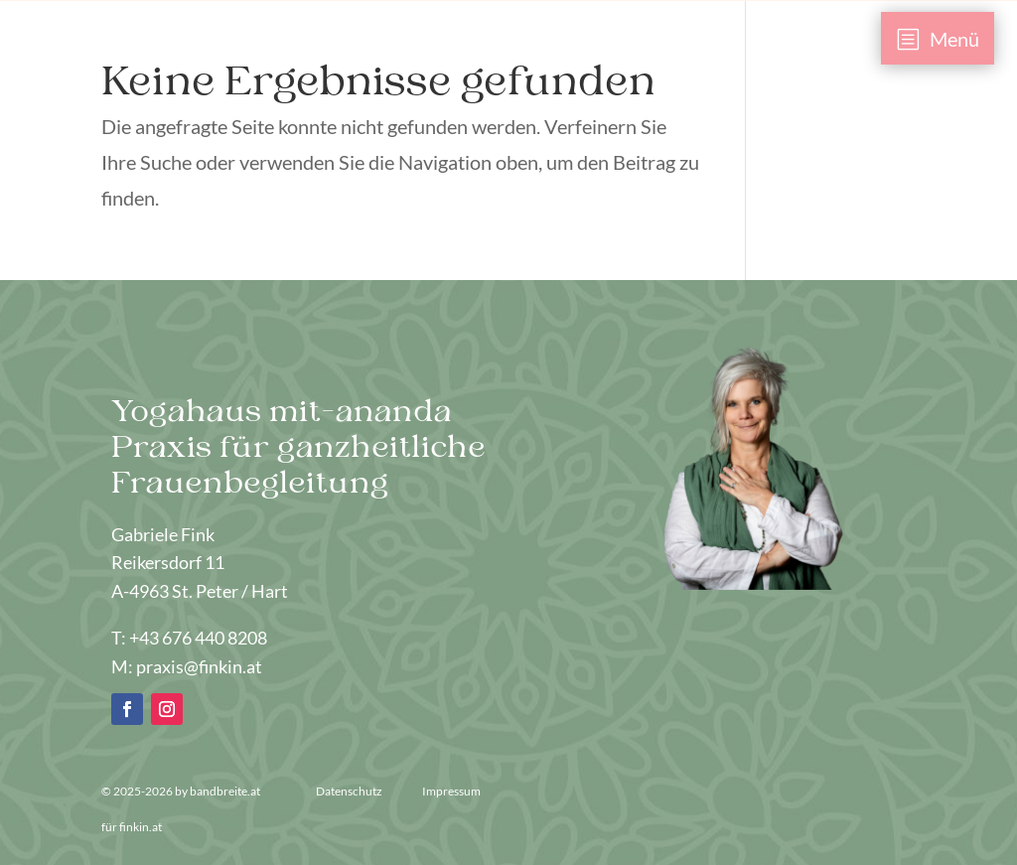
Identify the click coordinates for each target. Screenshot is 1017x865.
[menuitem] (938, 38)
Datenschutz (350, 791)
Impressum (451, 791)
